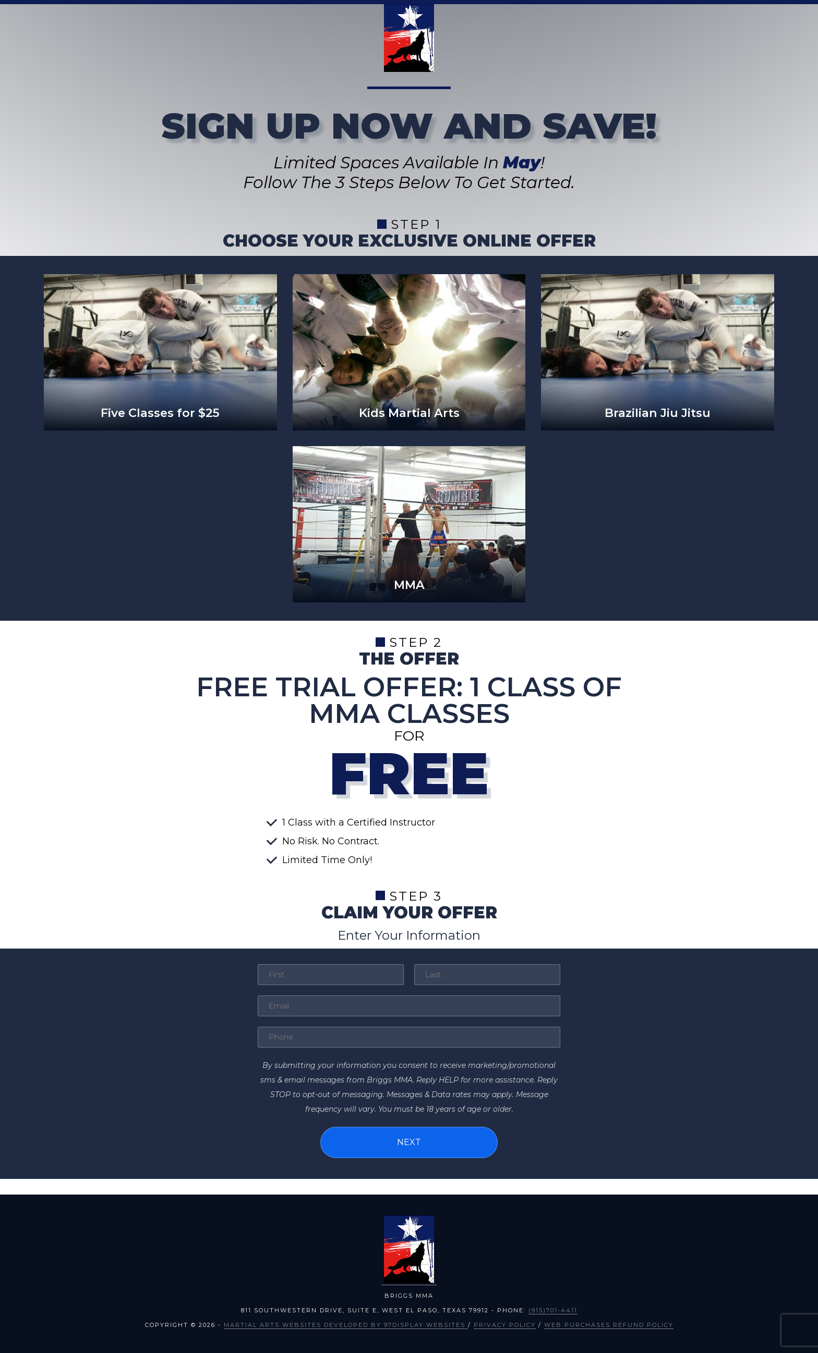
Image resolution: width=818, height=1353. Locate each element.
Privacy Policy (505, 1325)
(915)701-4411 (553, 1310)
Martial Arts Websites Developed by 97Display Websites (346, 1325)
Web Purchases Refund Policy (608, 1325)
